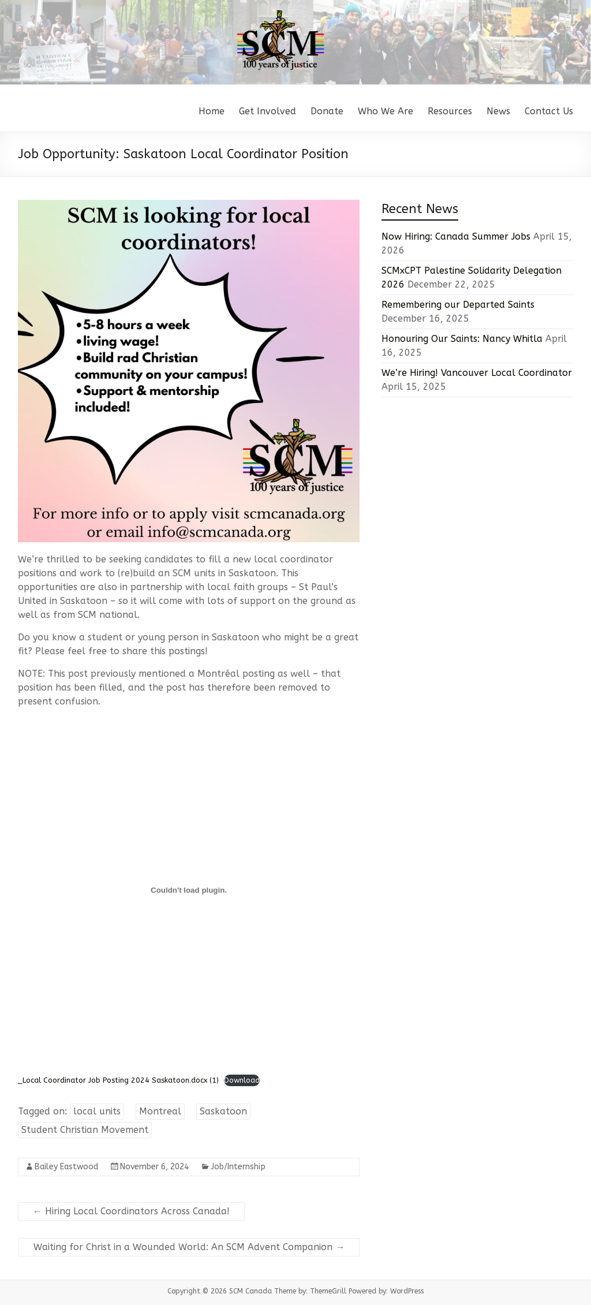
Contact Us (549, 111)
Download (242, 1080)
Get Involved (267, 111)
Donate (327, 111)
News (498, 111)
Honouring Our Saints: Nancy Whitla (462, 338)
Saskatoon (223, 1111)
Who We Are (385, 111)
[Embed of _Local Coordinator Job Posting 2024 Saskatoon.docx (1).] (189, 890)
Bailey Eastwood (66, 1167)
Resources (450, 111)
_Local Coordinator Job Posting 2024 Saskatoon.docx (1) (118, 1080)
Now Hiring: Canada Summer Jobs (455, 236)
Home (212, 111)
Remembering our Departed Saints (457, 304)
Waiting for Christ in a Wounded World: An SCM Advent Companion (189, 1246)
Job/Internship (238, 1167)
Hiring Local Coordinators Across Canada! (131, 1211)
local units (97, 1111)
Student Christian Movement (84, 1129)
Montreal (160, 1111)
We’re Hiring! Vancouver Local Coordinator (476, 372)
